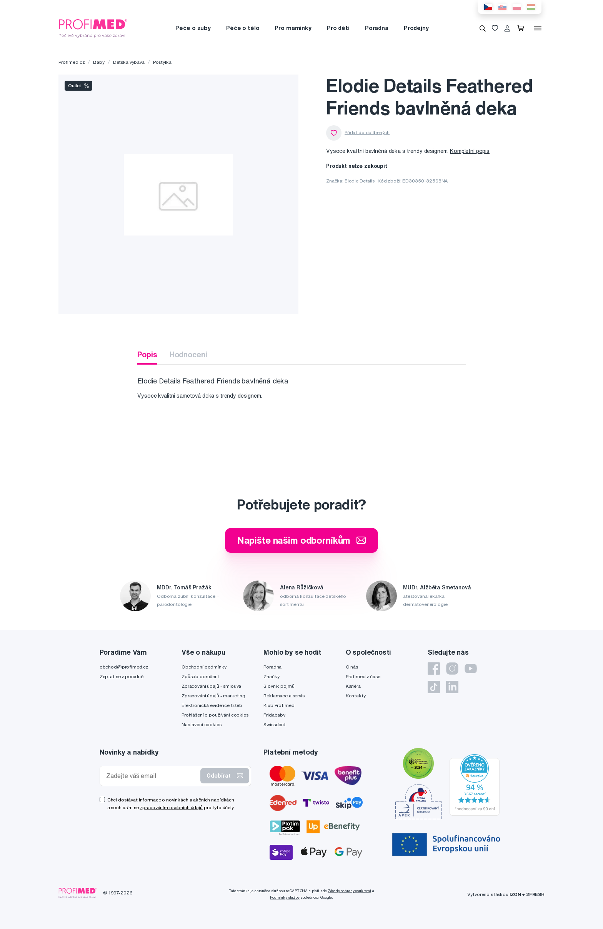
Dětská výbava (129, 62)
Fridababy (274, 714)
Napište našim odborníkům (301, 540)
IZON (515, 894)
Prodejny (416, 28)
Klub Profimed (278, 705)
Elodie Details (360, 180)
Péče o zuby (192, 28)
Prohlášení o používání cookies (215, 714)
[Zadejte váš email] (152, 776)
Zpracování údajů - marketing (213, 695)
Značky (271, 676)
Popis (147, 354)
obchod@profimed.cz (124, 666)
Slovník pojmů (278, 685)
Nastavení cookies (202, 724)
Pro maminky (293, 28)
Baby (98, 62)
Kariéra (353, 685)
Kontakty (356, 695)
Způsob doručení (200, 676)
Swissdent (274, 724)
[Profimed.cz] (93, 27)
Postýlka (162, 62)
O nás (352, 666)
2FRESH (535, 894)
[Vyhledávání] (482, 28)
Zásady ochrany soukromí (349, 891)
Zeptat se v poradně (121, 676)
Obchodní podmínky (204, 666)
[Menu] (537, 28)
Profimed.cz (71, 62)
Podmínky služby (285, 897)
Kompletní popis (470, 151)
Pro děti (338, 28)
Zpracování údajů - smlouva (211, 685)
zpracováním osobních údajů (171, 807)
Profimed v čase (363, 676)
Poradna (376, 28)
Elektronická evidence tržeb (212, 705)
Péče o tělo (242, 28)
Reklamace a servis (283, 695)
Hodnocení (188, 354)
